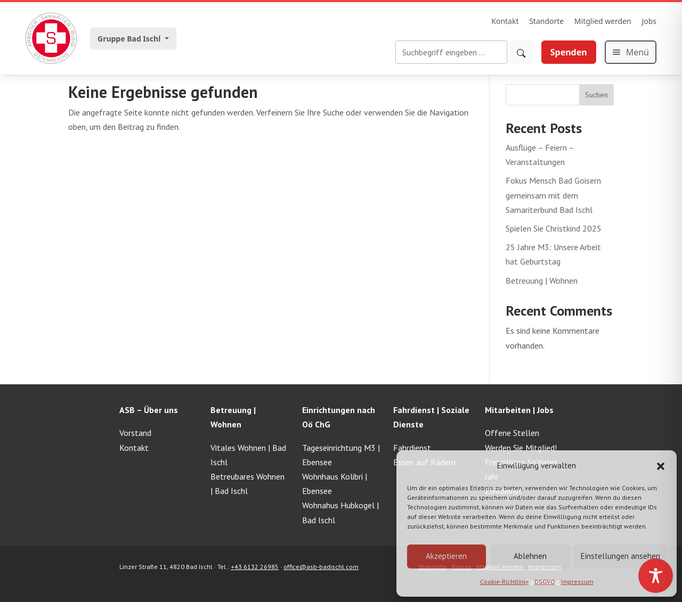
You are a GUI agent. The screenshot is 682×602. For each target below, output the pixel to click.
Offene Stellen (512, 432)
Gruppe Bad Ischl (130, 39)
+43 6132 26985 (255, 567)
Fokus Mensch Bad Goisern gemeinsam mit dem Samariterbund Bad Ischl (553, 195)
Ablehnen (530, 556)
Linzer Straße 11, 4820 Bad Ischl (166, 567)
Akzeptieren (446, 556)
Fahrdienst (412, 447)
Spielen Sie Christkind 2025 (554, 228)
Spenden (568, 52)
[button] (660, 465)
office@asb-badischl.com (321, 567)
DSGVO (544, 581)
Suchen (596, 95)
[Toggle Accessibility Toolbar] (655, 575)
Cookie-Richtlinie (504, 581)
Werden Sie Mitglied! (521, 447)
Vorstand (135, 432)
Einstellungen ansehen (620, 556)
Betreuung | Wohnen (542, 280)
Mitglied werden (602, 21)
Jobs (649, 21)
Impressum (577, 581)
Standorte (546, 21)
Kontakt (504, 21)
